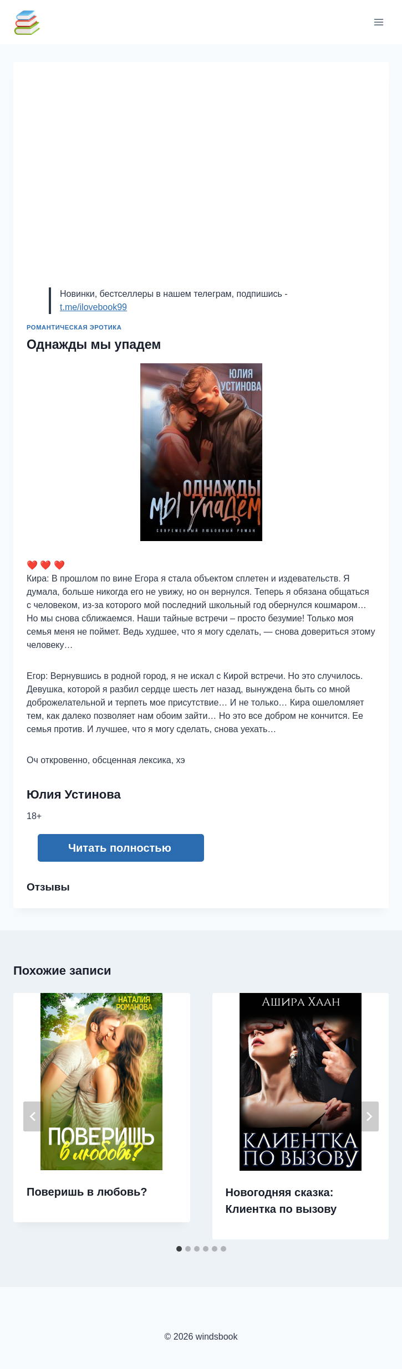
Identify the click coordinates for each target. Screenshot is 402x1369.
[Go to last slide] (33, 1116)
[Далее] (369, 1116)
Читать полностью (119, 848)
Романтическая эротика (74, 327)
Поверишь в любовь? (87, 1192)
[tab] (179, 1249)
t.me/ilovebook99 (93, 307)
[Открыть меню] (378, 21)
